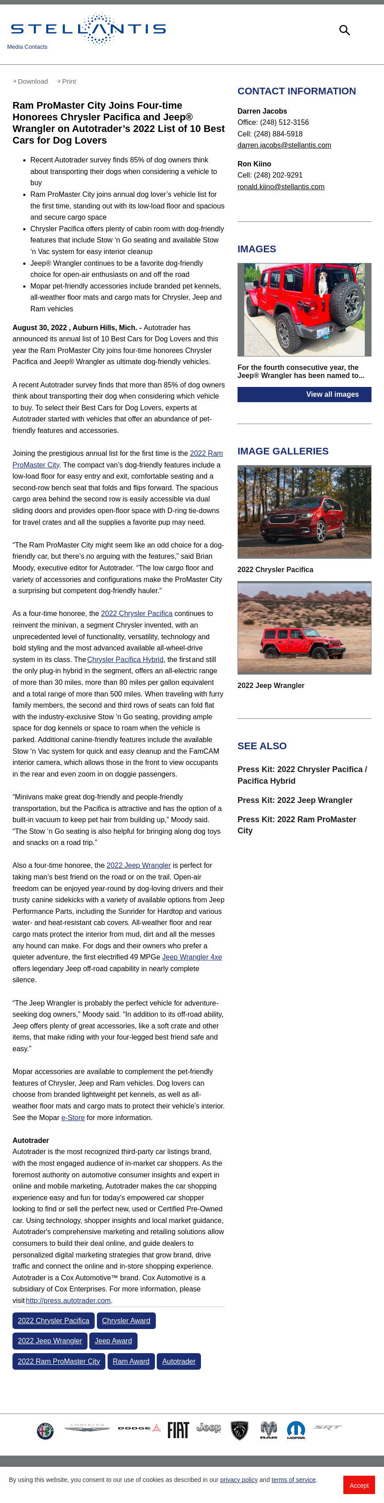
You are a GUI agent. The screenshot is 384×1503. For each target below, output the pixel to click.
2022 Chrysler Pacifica (136, 613)
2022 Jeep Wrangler (139, 865)
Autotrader (179, 1361)
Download (33, 81)
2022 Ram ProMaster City (59, 1361)
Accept (359, 1485)
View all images (332, 394)
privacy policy (239, 1479)
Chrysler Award (126, 1321)
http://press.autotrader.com (68, 1300)
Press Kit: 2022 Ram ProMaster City (297, 825)
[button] (344, 29)
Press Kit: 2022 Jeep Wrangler (295, 800)
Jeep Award (113, 1341)
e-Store (72, 1117)
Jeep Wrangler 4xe (192, 957)
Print (69, 81)
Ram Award (131, 1361)
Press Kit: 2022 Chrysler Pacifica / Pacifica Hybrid (302, 775)
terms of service (293, 1479)
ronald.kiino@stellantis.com (281, 187)
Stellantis (88, 29)
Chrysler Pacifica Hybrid (125, 659)
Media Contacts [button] (27, 46)
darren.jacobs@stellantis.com (284, 145)
